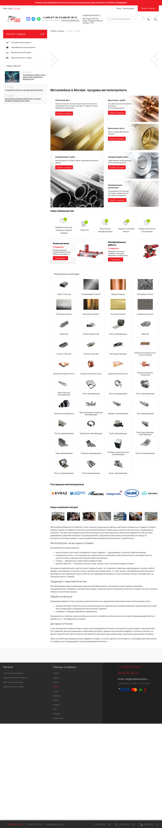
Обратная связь (12, 824)
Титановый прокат (64, 314)
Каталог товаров (25, 34)
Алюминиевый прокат (91, 294)
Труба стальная (64, 294)
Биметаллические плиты (64, 374)
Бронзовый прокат (91, 314)
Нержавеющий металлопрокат (15, 678)
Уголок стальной (64, 354)
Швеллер (145, 334)
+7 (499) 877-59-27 (51, 17)
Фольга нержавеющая (64, 473)
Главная (56, 673)
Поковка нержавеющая (91, 453)
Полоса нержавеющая (64, 433)
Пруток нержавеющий (145, 453)
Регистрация (128, 8)
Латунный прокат (118, 314)
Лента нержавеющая (118, 394)
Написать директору (66, 20)
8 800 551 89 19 (70, 16)
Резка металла (61, 243)
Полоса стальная (91, 354)
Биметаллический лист (118, 374)
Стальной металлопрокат (13, 673)
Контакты (57, 714)
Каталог (56, 687)
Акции (55, 682)
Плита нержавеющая (91, 473)
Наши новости (14, 66)
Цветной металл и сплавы (13, 687)
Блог (55, 709)
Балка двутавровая (118, 354)
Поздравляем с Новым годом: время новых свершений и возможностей (34, 77)
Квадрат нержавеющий (118, 413)
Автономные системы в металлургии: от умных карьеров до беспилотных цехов (23, 100)
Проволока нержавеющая (91, 433)
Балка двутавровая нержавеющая (145, 433)
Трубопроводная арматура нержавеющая (91, 413)
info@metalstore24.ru (136, 679)
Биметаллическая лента (91, 374)
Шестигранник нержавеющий (64, 394)
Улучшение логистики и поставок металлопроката (24, 90)
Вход (119, 8)
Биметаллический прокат (13, 682)
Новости (56, 678)
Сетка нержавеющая (118, 334)
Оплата (56, 700)
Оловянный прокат (145, 314)
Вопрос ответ (58, 718)
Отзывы (56, 705)
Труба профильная (91, 334)
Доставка (57, 696)
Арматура (64, 334)
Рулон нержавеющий (145, 394)
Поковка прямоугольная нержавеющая (118, 453)
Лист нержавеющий (91, 394)
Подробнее (60, 258)
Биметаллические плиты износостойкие (145, 354)
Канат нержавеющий (118, 473)
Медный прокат (118, 294)
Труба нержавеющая (118, 433)
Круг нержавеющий (145, 413)
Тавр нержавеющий (64, 453)
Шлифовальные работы (117, 243)
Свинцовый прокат (145, 294)
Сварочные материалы (64, 413)
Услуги (55, 691)
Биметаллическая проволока (145, 374)
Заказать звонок (148, 8)
